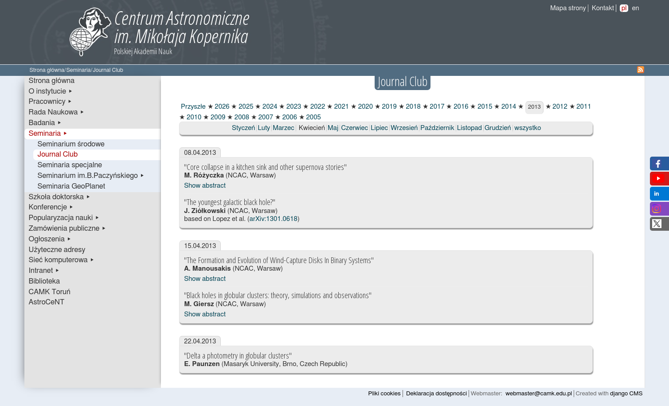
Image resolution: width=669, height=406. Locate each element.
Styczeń (243, 128)
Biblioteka (44, 281)
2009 (217, 117)
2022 (317, 106)
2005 (313, 117)
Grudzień (498, 128)
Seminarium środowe (71, 144)
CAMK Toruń (49, 292)
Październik (437, 128)
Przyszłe (192, 106)
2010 (193, 117)
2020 (364, 106)
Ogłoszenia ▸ (50, 239)
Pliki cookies (384, 393)
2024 (269, 106)
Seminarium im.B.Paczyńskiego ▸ (91, 175)
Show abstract (205, 185)
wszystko (527, 128)
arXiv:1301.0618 (273, 219)
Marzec (283, 128)
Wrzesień (404, 128)
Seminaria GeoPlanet (72, 186)
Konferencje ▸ (51, 207)
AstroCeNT (47, 302)
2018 (412, 106)
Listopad (469, 128)
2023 (293, 106)
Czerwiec (354, 128)
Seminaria (79, 70)
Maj (333, 128)
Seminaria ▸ (48, 133)
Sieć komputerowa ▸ (61, 260)
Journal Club (58, 154)
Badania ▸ (45, 122)
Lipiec (379, 128)
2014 (508, 106)
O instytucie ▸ (51, 91)
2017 (436, 106)
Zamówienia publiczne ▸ (67, 228)
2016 (460, 106)
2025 (245, 106)
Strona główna (47, 70)
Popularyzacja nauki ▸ (64, 217)
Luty (264, 128)
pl (624, 8)
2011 (583, 106)
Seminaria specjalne (70, 165)
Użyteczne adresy (57, 249)
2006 (289, 117)
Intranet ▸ (44, 270)
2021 (341, 106)
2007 (265, 117)
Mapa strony (568, 8)
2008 (241, 117)
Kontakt (603, 8)
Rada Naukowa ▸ (57, 112)
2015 (484, 106)
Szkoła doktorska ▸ (60, 197)
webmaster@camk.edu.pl (538, 393)
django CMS (626, 393)
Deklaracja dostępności (436, 393)
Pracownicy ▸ (50, 101)
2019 (388, 106)
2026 (221, 106)
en (635, 8)
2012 (559, 106)
